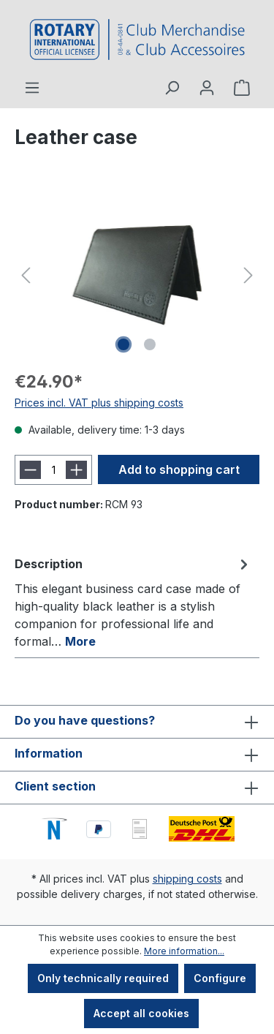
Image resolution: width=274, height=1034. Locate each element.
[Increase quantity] (76, 470)
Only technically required (103, 978)
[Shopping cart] (241, 87)
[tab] (133, 602)
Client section (55, 786)
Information (49, 753)
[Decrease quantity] (30, 470)
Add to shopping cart (179, 469)
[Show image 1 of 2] (123, 344)
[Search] (171, 87)
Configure (220, 978)
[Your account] (206, 87)
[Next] (248, 275)
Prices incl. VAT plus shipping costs (99, 402)
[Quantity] (53, 470)
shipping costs (187, 878)
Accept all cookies (141, 1013)
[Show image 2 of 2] (150, 344)
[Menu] (32, 87)
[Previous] (26, 275)
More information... (184, 951)
